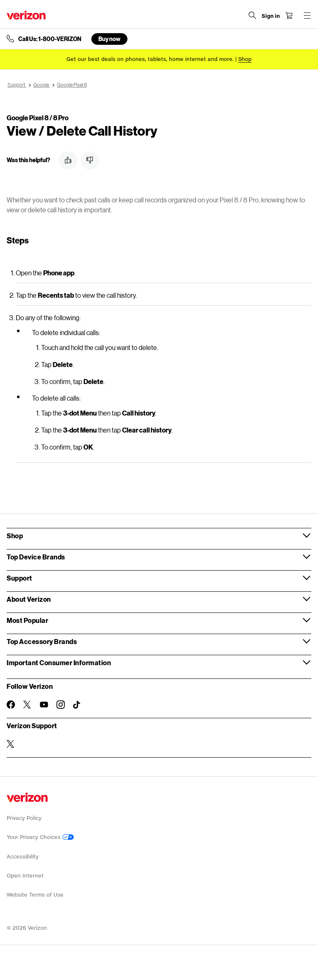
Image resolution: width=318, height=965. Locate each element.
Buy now (109, 38)
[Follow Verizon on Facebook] (11, 704)
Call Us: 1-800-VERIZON (49, 39)
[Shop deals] (245, 59)
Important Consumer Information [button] (59, 662)
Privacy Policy (24, 818)
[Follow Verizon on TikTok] (77, 705)
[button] (68, 160)
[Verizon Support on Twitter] (11, 744)
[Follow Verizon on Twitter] (27, 704)
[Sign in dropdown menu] (271, 16)
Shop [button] (15, 536)
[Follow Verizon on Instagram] (60, 704)
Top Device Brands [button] (36, 557)
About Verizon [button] (29, 599)
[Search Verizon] (252, 15)
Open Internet (25, 876)
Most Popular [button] (27, 620)
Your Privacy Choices (40, 837)
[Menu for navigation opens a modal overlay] (307, 15)
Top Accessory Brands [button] (42, 641)
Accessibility (23, 856)
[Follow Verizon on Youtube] (44, 704)
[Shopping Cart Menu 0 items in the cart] (289, 15)
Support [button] (19, 578)
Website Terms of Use (35, 895)
